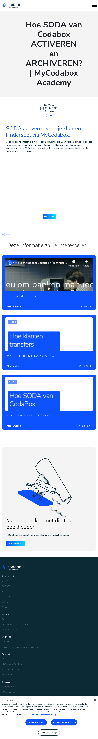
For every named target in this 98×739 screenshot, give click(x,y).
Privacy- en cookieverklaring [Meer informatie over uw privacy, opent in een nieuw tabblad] (44, 714)
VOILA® (6, 596)
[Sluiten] (95, 700)
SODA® (6, 586)
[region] (49, 717)
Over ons (6, 641)
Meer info (49, 216)
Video (51, 105)
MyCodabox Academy (12, 664)
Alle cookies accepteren (64, 722)
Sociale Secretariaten (12, 629)
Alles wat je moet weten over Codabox (20, 646)
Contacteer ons (16, 543)
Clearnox (6, 607)
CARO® (6, 601)
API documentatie (10, 669)
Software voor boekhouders (15, 624)
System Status (9, 674)
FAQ (4, 659)
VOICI (4, 591)
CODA (5, 581)
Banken (5, 619)
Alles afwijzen (36, 722)
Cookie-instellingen (49, 732)
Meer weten (14, 306)
